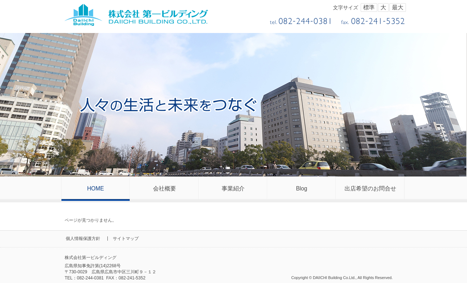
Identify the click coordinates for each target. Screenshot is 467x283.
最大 (397, 7)
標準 (369, 7)
